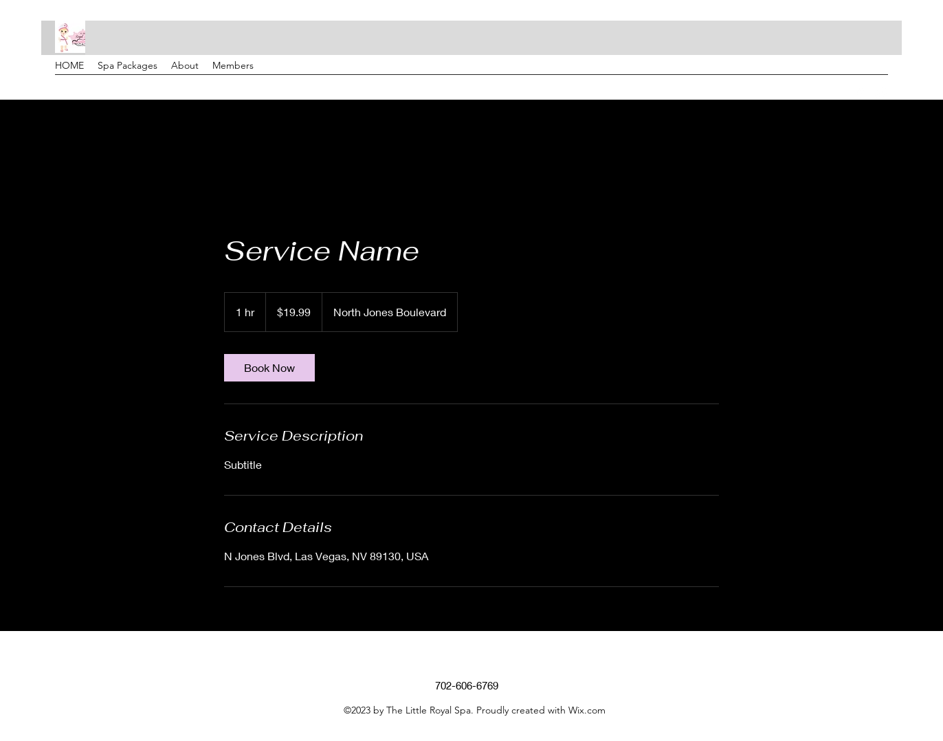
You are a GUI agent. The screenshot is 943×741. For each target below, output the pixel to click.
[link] (269, 367)
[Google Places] (860, 93)
